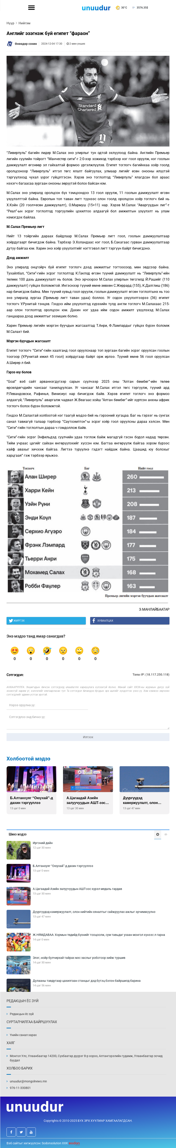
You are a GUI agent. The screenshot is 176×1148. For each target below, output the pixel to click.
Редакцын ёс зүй (22, 1014)
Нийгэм (24, 23)
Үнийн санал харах (23, 1035)
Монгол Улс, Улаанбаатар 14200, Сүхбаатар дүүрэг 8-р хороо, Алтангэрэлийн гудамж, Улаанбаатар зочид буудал (86, 1058)
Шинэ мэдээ (17, 834)
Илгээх (88, 737)
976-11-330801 (20, 1088)
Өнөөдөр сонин (26, 43)
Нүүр (10, 23)
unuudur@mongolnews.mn (28, 1081)
